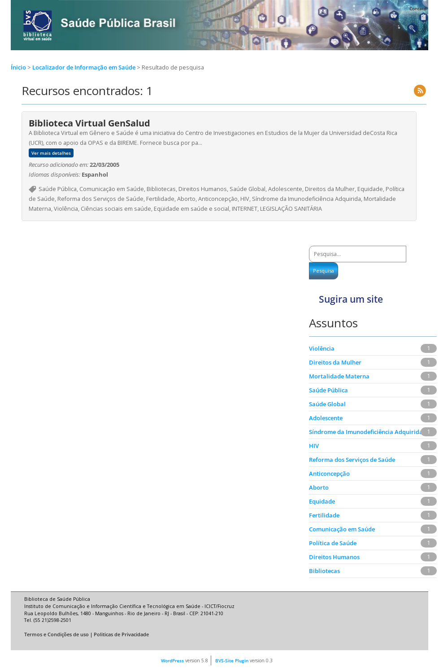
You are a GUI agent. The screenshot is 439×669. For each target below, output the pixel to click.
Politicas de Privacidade (121, 634)
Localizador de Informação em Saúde (84, 67)
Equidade (322, 501)
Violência (322, 348)
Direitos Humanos (334, 557)
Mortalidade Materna (339, 376)
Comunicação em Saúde (342, 529)
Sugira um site (351, 299)
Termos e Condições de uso (56, 634)
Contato (417, 8)
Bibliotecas (324, 571)
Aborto (319, 487)
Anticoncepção (329, 473)
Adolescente (326, 418)
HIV (314, 446)
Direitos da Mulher (335, 362)
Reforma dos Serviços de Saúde (352, 460)
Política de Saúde (332, 543)
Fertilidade (324, 515)
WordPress (172, 660)
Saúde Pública (328, 390)
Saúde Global (327, 404)
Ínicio (18, 67)
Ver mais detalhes (51, 153)
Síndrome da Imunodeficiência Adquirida (366, 432)
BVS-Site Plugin (231, 660)
